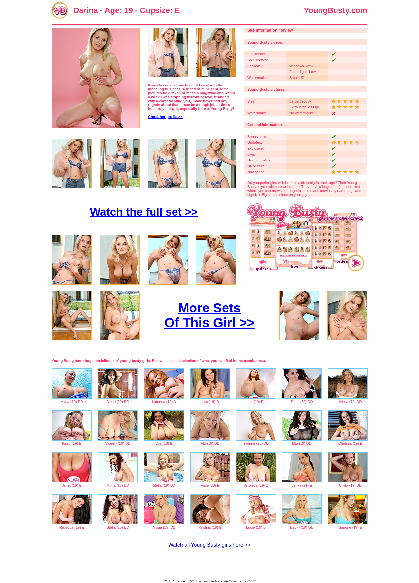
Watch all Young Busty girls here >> (209, 545)
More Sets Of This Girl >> (209, 315)
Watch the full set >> (144, 211)
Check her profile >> (165, 117)
